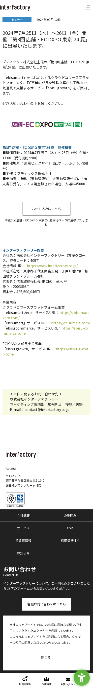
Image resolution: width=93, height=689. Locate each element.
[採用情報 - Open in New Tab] (70, 540)
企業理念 (69, 515)
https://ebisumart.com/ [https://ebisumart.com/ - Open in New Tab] (70, 322)
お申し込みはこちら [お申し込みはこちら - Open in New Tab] (46, 208)
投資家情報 (23, 540)
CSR (70, 527)
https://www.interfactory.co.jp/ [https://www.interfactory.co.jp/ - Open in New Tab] (52, 265)
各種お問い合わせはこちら (46, 604)
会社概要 (23, 515)
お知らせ (23, 553)
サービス (23, 527)
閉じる (46, 657)
